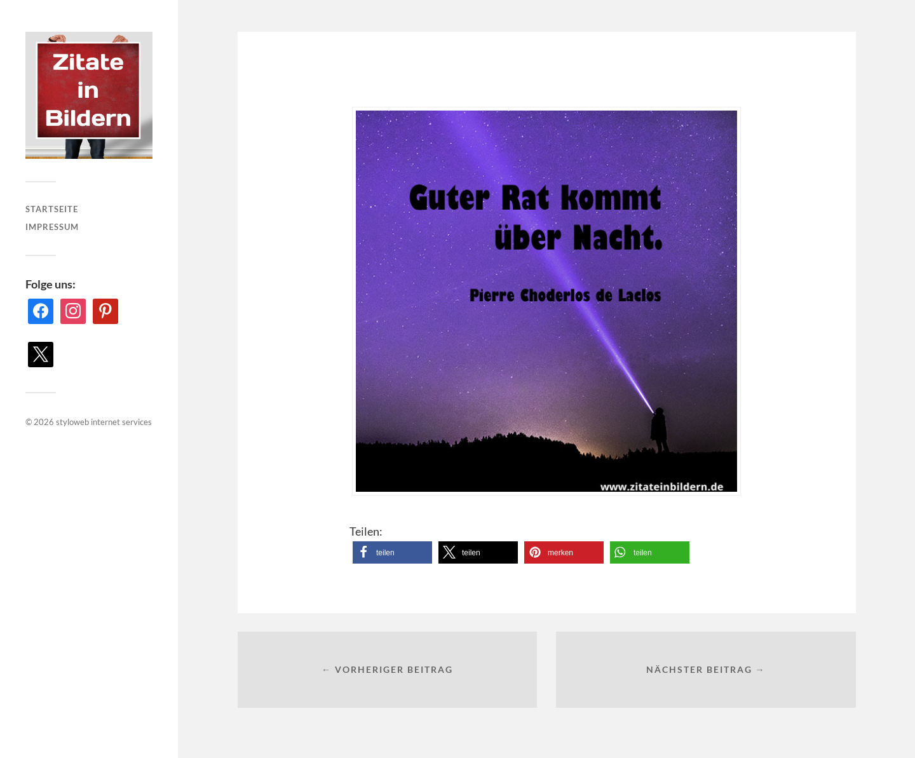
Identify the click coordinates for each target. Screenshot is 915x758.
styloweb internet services (104, 422)
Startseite (51, 209)
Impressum (52, 227)
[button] (392, 552)
